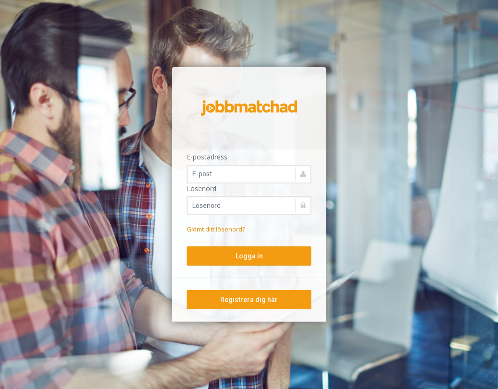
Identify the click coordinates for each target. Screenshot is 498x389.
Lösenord (201, 188)
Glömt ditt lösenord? (216, 229)
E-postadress (207, 156)
